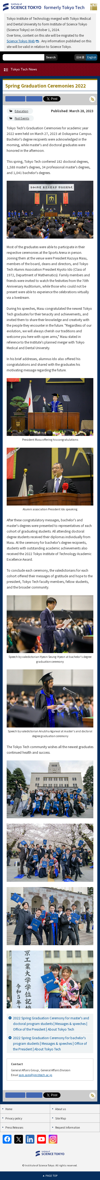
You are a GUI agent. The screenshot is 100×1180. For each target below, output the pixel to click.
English (91, 57)
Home (8, 1109)
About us (60, 1109)
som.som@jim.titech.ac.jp (35, 1075)
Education (21, 111)
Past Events (22, 118)
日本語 (80, 57)
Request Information (67, 1127)
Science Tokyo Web (21, 41)
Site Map (60, 1118)
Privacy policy (13, 1118)
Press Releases (14, 1127)
